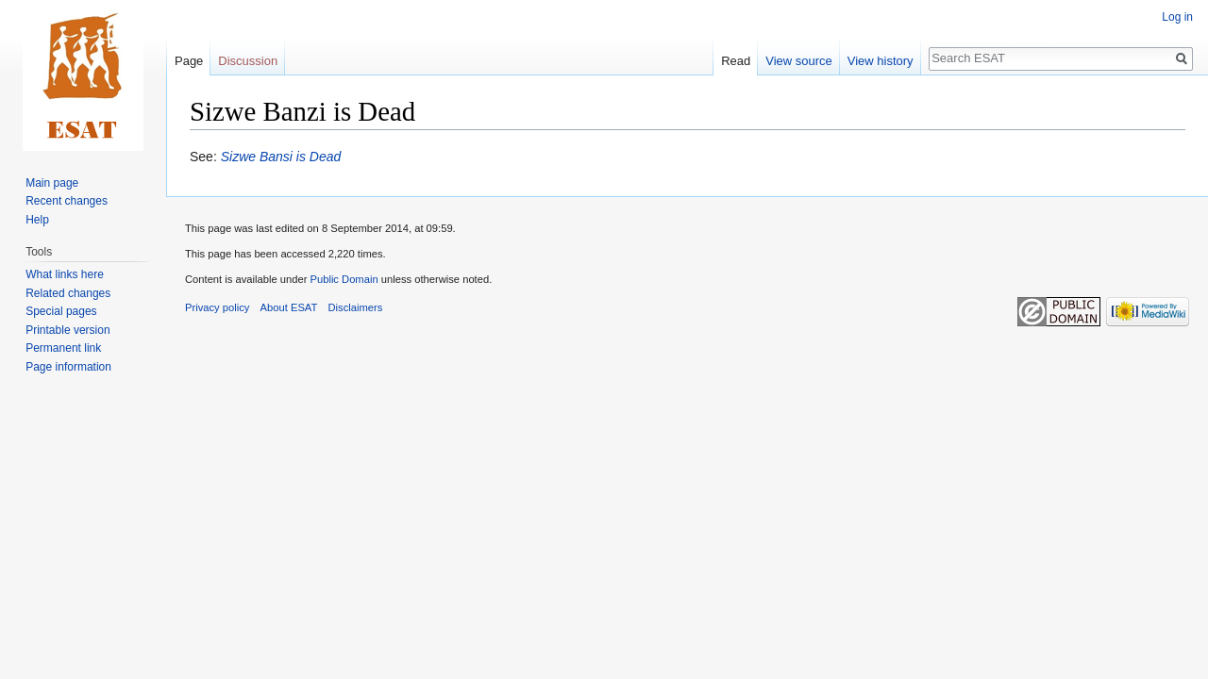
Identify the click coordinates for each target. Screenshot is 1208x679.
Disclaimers (355, 307)
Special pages (60, 311)
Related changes (67, 293)
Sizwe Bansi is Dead (281, 156)
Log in (1177, 17)
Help (37, 219)
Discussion (247, 61)
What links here (64, 274)
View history (880, 61)
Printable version (67, 330)
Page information (68, 366)
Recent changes (66, 200)
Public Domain (344, 279)
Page (189, 61)
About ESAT (289, 307)
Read (735, 61)
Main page (51, 183)
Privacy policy (217, 307)
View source (798, 61)
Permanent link (63, 348)
